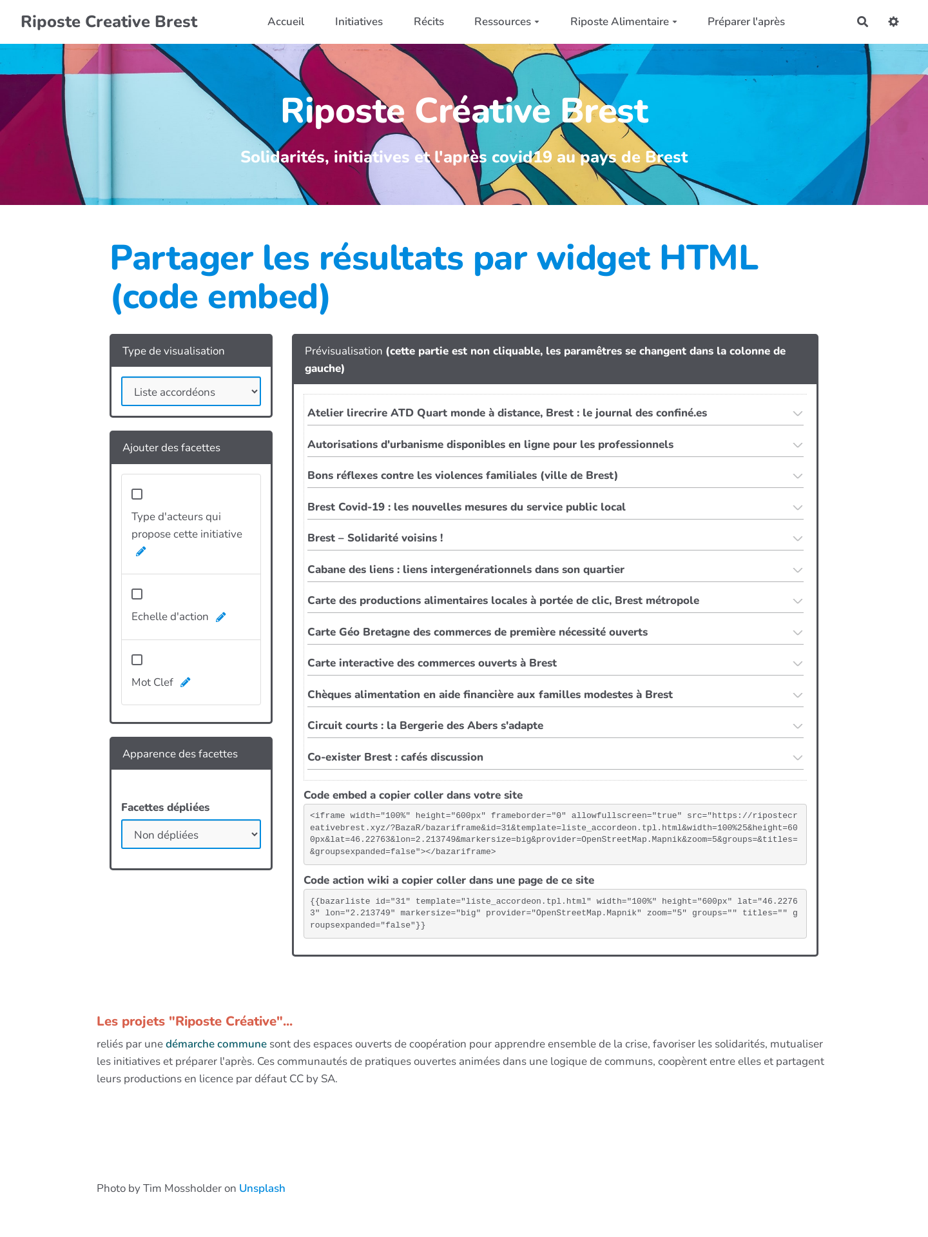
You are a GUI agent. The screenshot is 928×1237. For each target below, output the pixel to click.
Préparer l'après (746, 21)
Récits (429, 21)
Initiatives (359, 21)
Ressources (506, 21)
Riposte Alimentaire (623, 21)
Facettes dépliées (165, 807)
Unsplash (262, 1188)
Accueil (285, 21)
